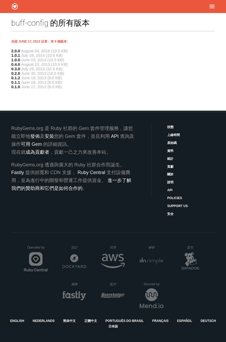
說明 (170, 182)
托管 (116, 247)
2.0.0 (15, 51)
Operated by (37, 249)
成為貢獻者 (37, 152)
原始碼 (172, 143)
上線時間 (173, 135)
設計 (78, 247)
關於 (170, 174)
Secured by (153, 284)
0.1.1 (15, 82)
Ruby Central (91, 172)
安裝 (49, 136)
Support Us (177, 206)
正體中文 (90, 321)
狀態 (170, 127)
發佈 (35, 136)
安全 (170, 214)
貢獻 (170, 166)
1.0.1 (15, 55)
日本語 (113, 326)
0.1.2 (15, 78)
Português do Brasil (124, 321)
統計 (170, 159)
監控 (194, 247)
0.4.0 (15, 64)
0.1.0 (15, 87)
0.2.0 (15, 73)
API (169, 190)
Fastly (17, 172)
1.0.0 (15, 60)
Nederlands (44, 321)
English (17, 321)
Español (184, 321)
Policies (174, 198)
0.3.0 (15, 69)
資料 (170, 151)
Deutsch (208, 321)
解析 (156, 247)
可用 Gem (31, 144)
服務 (78, 284)
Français (160, 321)
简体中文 (69, 321)
